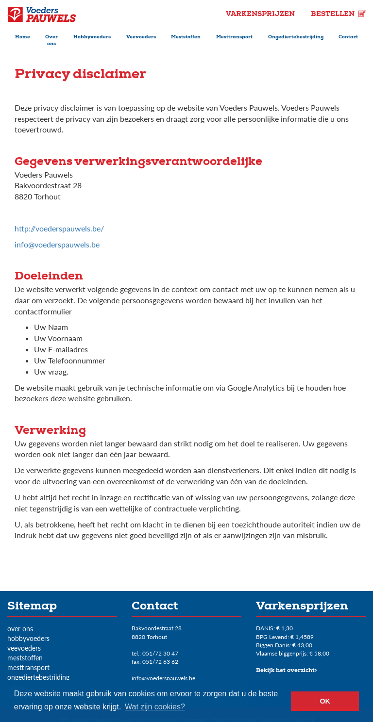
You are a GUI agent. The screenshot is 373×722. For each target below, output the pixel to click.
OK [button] (325, 701)
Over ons (51, 41)
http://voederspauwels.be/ (59, 228)
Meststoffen (186, 37)
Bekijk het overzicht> (286, 671)
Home (22, 37)
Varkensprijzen (261, 14)
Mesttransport (234, 37)
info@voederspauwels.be (57, 244)
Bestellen (338, 14)
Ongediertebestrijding (295, 37)
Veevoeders (141, 37)
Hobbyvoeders (92, 37)
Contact (348, 37)
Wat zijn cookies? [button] (155, 707)
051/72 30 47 (160, 653)
